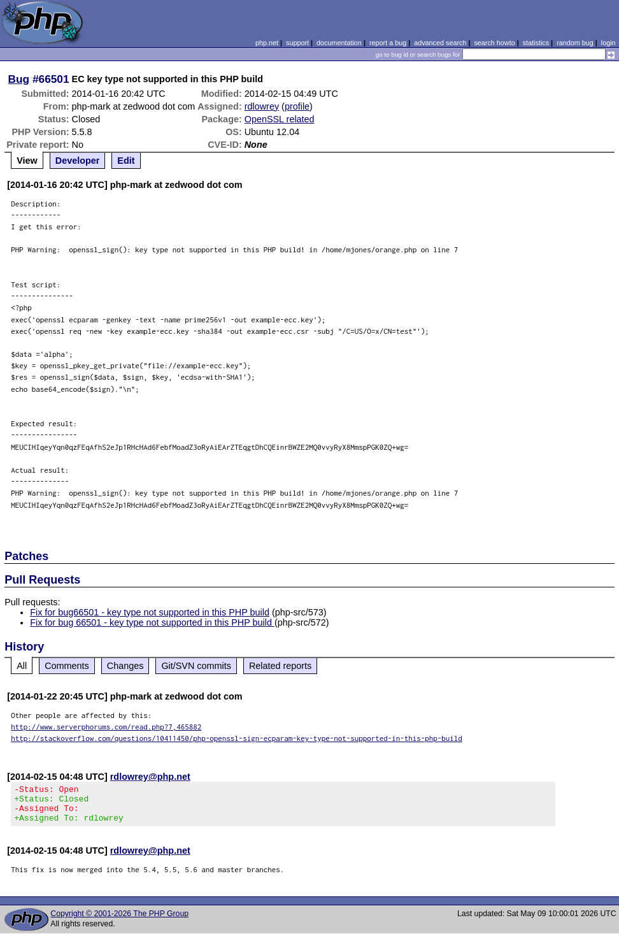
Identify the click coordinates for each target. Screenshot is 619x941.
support (297, 43)
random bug (575, 43)
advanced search (440, 43)
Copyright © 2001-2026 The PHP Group (119, 921)
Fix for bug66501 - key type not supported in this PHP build (149, 612)
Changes (125, 666)
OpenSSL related (280, 119)
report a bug (387, 43)
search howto (494, 43)
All (22, 666)
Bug (19, 79)
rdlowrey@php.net (150, 777)
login (608, 43)
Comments (67, 666)
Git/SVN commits (196, 666)
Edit (125, 160)
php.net (266, 43)
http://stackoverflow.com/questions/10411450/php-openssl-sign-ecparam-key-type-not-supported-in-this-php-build (236, 738)
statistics (536, 43)
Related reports (280, 666)
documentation (339, 43)
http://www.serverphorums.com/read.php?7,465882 (106, 726)
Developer (77, 160)
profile (297, 106)
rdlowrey (262, 106)
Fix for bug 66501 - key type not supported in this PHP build (152, 622)
